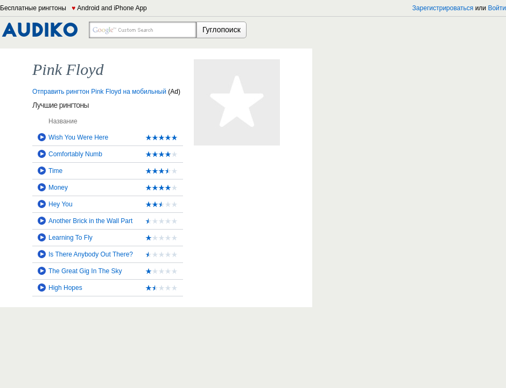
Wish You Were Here (78, 137)
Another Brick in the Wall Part (90, 221)
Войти (497, 8)
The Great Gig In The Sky (85, 271)
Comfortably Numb (75, 154)
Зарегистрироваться (442, 8)
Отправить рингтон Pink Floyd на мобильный (99, 91)
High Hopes (65, 288)
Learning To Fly (70, 237)
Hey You (60, 204)
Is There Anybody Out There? (90, 254)
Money (58, 187)
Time (55, 171)
